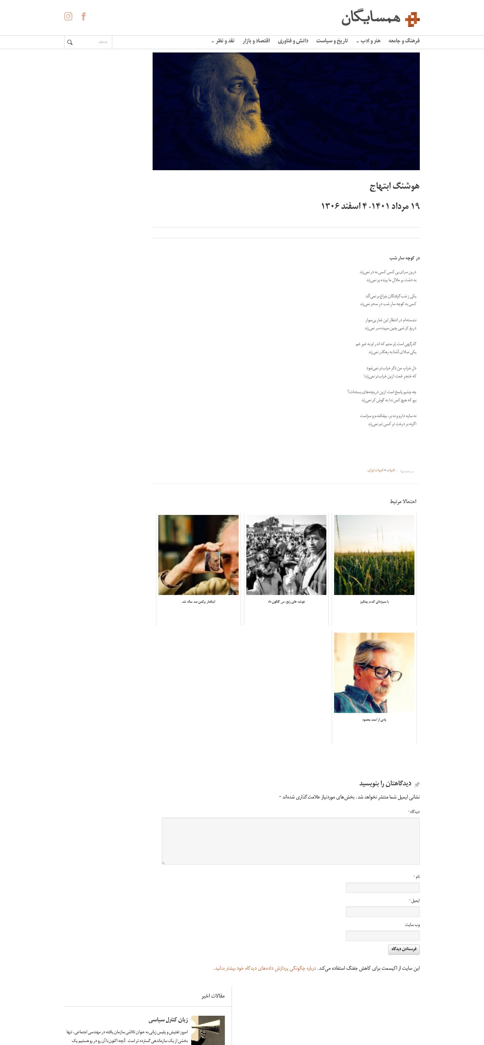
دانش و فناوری (293, 42)
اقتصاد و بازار (256, 42)
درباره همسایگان (258, 997)
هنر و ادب (368, 42)
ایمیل (414, 884)
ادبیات (391, 471)
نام (416, 860)
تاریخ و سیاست (332, 42)
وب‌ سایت (412, 908)
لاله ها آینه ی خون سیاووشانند (105, 240)
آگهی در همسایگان (255, 1007)
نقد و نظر (223, 42)
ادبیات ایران (376, 471)
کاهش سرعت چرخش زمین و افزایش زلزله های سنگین (95, 306)
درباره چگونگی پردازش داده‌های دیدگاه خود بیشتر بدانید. (264, 951)
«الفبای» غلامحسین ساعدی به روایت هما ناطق (97, 375)
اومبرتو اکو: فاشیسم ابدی (97, 430)
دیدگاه (414, 795)
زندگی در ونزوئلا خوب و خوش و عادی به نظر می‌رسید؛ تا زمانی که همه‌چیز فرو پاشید (95, 178)
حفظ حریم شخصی (255, 1017)
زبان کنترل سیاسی (105, 86)
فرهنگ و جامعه (404, 42)
